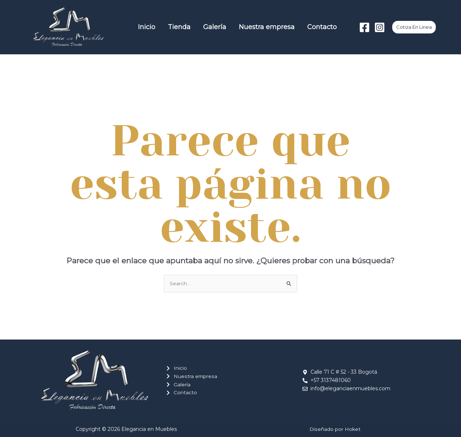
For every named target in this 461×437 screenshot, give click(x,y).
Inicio (150, 27)
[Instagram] (379, 27)
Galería (207, 27)
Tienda (177, 27)
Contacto (304, 27)
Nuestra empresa (254, 27)
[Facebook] (364, 27)
